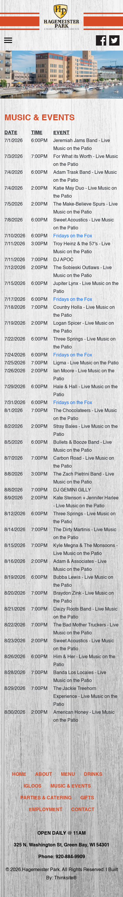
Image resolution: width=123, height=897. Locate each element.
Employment (45, 810)
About (43, 774)
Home (19, 774)
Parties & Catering (46, 798)
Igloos (32, 786)
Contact (82, 810)
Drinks (93, 774)
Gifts (87, 798)
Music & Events (70, 786)
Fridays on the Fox (72, 236)
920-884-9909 (70, 857)
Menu (68, 774)
